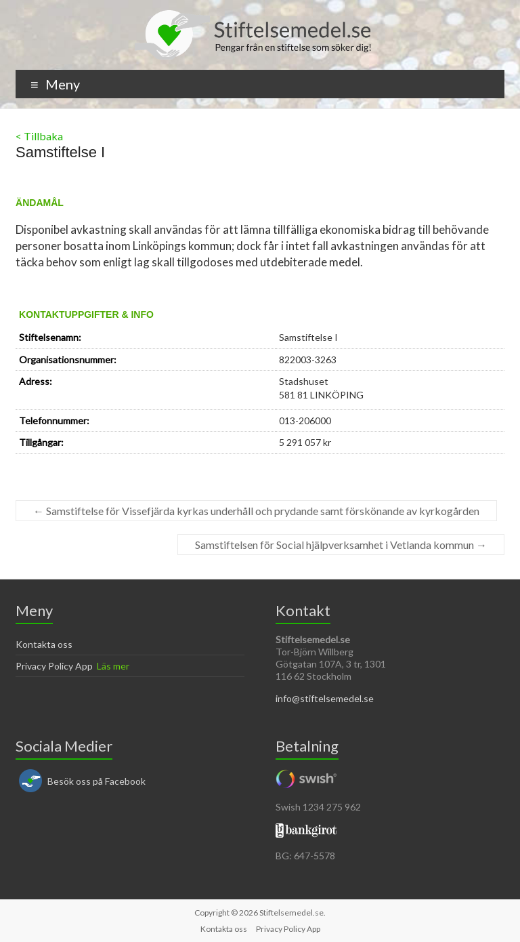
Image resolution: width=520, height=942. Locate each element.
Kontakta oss (44, 644)
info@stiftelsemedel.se (325, 698)
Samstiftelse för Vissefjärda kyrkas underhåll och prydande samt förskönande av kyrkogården (256, 510)
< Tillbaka (39, 135)
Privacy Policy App (54, 666)
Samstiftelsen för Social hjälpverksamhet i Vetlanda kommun (341, 544)
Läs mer (113, 666)
